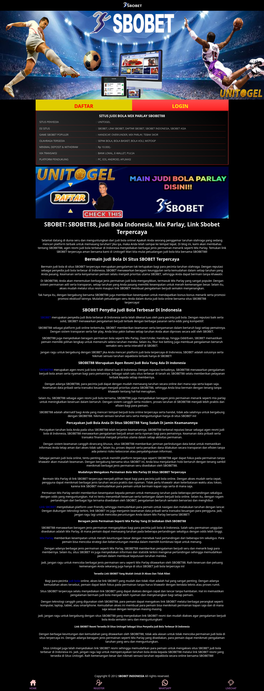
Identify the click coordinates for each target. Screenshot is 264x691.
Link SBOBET (47, 507)
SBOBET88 (46, 370)
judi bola (74, 581)
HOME (33, 685)
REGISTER (99, 685)
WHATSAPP (165, 685)
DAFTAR (83, 106)
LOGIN (180, 106)
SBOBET (46, 317)
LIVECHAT (231, 685)
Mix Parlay (46, 538)
